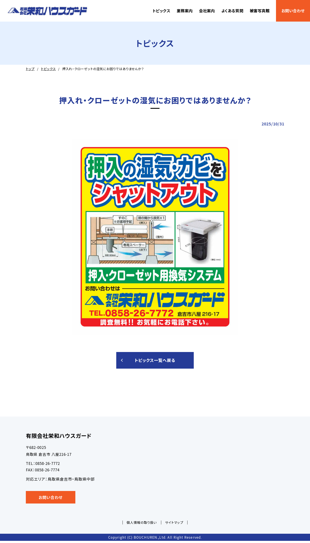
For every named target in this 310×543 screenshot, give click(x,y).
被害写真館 (260, 10)
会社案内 (207, 10)
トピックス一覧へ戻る (155, 361)
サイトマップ (174, 524)
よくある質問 (232, 10)
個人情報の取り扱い (142, 524)
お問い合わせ (293, 10)
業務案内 (184, 10)
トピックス (161, 10)
